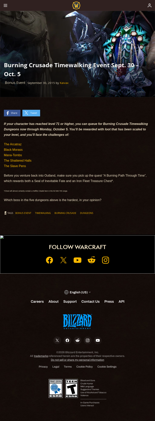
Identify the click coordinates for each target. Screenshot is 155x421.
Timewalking (43, 212)
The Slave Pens (15, 166)
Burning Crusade (65, 212)
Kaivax (64, 83)
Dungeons (86, 212)
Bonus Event (23, 212)
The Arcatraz (13, 144)
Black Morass (13, 149)
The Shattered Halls (17, 160)
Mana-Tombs (13, 155)
